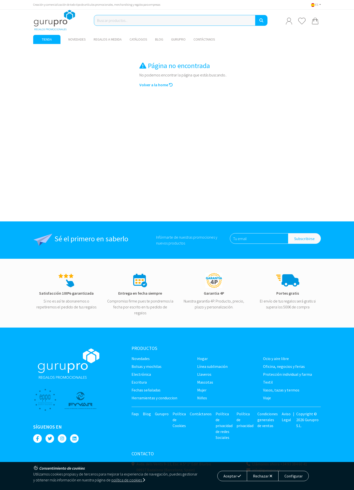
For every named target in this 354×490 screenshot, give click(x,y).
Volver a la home (156, 84)
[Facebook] (37, 438)
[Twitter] (49, 438)
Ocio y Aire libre (276, 358)
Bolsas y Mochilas (147, 366)
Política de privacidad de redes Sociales (224, 425)
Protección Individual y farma (287, 374)
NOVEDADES (77, 39)
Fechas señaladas (146, 390)
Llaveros (204, 374)
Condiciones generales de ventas (267, 419)
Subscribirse (304, 238)
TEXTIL (268, 382)
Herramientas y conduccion (154, 397)
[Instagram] (62, 438)
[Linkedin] (74, 438)
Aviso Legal (286, 416)
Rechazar (262, 476)
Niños (202, 397)
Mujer (201, 390)
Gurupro (178, 39)
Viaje (267, 397)
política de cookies (128, 479)
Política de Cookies (179, 419)
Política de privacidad (244, 419)
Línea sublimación (212, 366)
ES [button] (315, 4)
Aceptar (232, 476)
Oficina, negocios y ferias (284, 366)
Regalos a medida (108, 39)
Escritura (139, 382)
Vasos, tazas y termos (281, 390)
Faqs (135, 413)
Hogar (202, 358)
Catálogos (138, 39)
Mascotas (205, 382)
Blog (159, 39)
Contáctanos (204, 39)
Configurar (293, 476)
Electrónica (141, 374)
